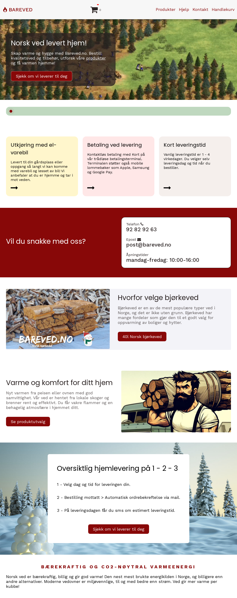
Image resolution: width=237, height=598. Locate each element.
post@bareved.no (148, 245)
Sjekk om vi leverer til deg (41, 76)
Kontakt (200, 9)
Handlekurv (223, 9)
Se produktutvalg (28, 421)
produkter (96, 58)
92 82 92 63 (141, 229)
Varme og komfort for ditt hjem (59, 383)
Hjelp (184, 9)
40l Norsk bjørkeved (142, 336)
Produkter (165, 9)
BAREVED (21, 10)
